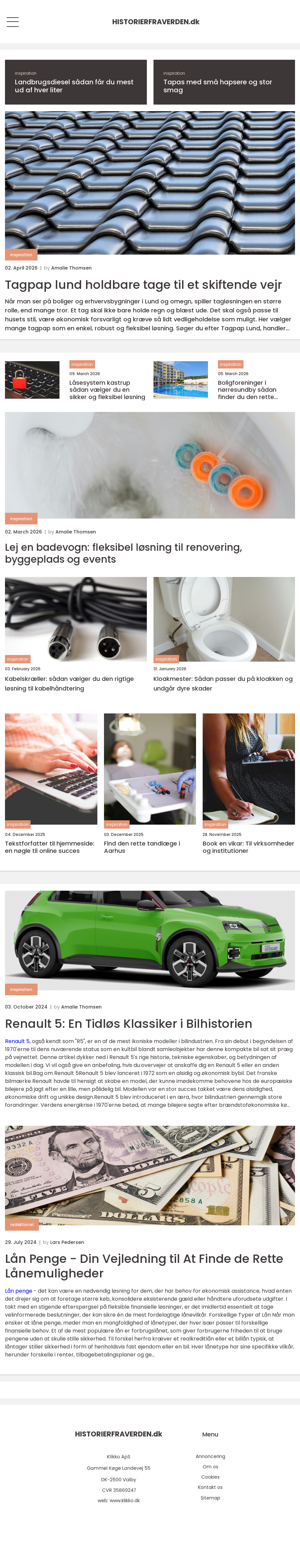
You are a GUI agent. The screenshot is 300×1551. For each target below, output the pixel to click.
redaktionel (22, 1224)
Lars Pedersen (67, 1242)
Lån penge (18, 1291)
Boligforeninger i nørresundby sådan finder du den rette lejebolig (247, 390)
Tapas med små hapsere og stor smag (217, 86)
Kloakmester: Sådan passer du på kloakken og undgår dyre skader (223, 684)
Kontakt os (210, 1487)
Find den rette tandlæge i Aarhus (142, 847)
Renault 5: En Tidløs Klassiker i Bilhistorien (128, 1023)
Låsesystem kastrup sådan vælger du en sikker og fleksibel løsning (107, 390)
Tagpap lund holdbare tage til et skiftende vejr (143, 285)
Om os (210, 1466)
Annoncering (210, 1456)
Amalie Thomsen (71, 268)
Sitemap (210, 1498)
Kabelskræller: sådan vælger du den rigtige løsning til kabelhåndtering (69, 684)
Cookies (210, 1477)
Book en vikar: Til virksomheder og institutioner (248, 847)
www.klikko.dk (125, 1500)
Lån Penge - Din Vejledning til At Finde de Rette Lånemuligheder (144, 1265)
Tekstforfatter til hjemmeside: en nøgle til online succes (49, 847)
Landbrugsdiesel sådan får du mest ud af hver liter (74, 86)
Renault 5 (17, 1041)
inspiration (26, 73)
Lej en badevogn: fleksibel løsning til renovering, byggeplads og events (123, 553)
